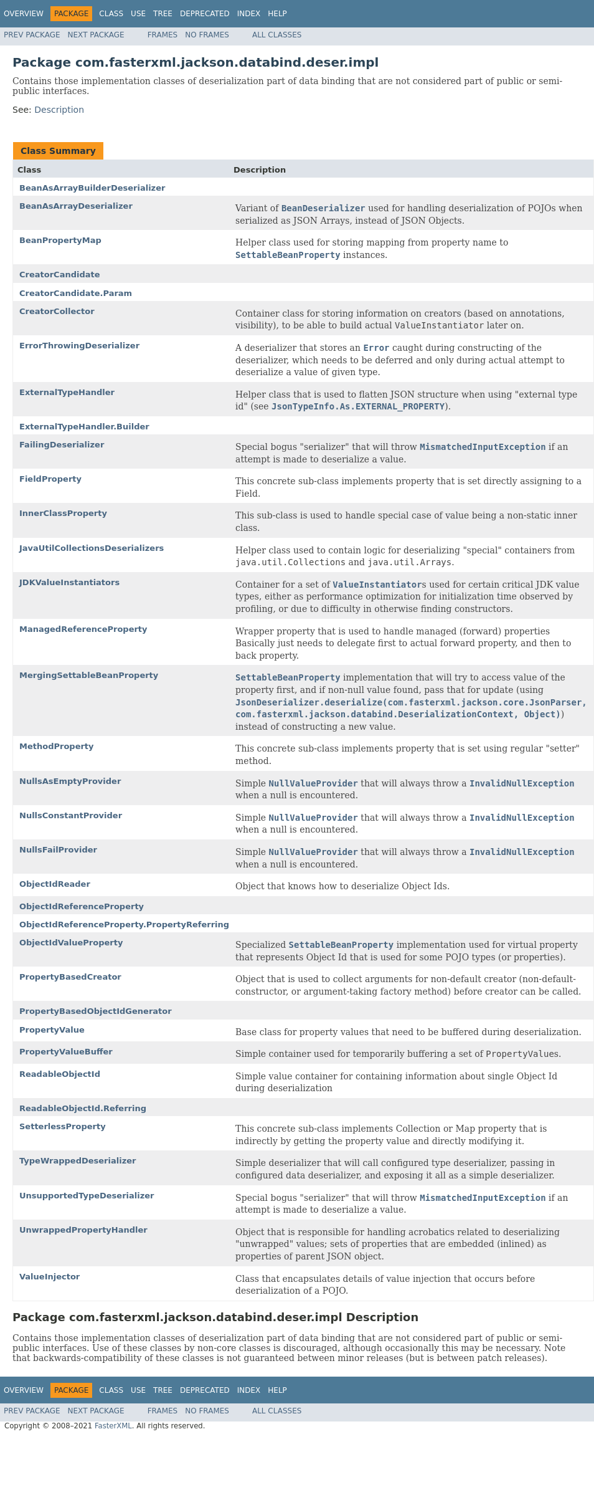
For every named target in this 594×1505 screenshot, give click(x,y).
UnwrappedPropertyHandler (83, 1230)
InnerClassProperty (63, 513)
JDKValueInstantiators (69, 582)
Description (59, 110)
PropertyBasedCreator (70, 977)
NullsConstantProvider (70, 815)
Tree (162, 13)
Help (277, 13)
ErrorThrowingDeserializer (79, 345)
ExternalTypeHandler (67, 392)
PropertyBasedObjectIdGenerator (95, 1011)
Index (249, 13)
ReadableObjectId (59, 1074)
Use (138, 13)
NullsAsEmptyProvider (70, 781)
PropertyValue (52, 1029)
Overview (24, 13)
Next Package (96, 35)
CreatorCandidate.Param (75, 293)
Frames (163, 35)
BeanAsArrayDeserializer (76, 206)
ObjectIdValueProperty (71, 942)
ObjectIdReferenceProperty (81, 906)
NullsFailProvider (58, 849)
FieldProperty (50, 479)
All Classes (276, 35)
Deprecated (205, 13)
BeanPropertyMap (60, 240)
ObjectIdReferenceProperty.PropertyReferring (124, 924)
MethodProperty (56, 746)
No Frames (207, 35)
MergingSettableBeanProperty (88, 675)
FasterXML (113, 1425)
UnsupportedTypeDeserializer (86, 1195)
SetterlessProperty (62, 1126)
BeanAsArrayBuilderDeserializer (92, 188)
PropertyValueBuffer (66, 1051)
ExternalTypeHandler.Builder (84, 426)
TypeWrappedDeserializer (77, 1160)
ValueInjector (49, 1276)
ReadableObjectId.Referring (82, 1108)
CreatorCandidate (59, 274)
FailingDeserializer (61, 444)
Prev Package (32, 35)
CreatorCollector (57, 311)
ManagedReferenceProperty (83, 629)
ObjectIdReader (54, 884)
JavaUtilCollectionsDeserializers (91, 548)
